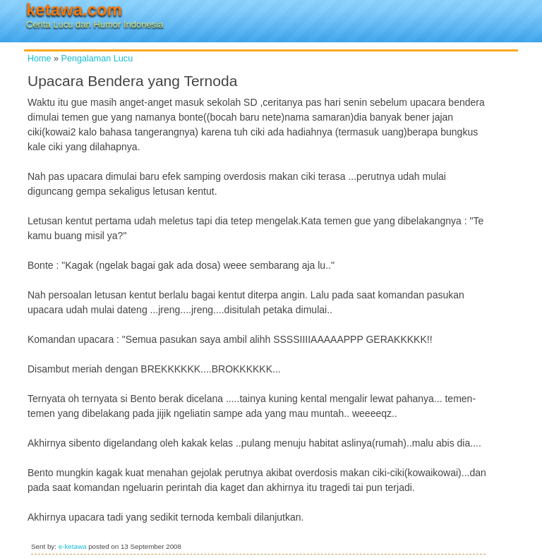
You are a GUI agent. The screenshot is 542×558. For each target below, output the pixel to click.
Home (40, 58)
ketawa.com (74, 9)
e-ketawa (73, 546)
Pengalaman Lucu (97, 58)
